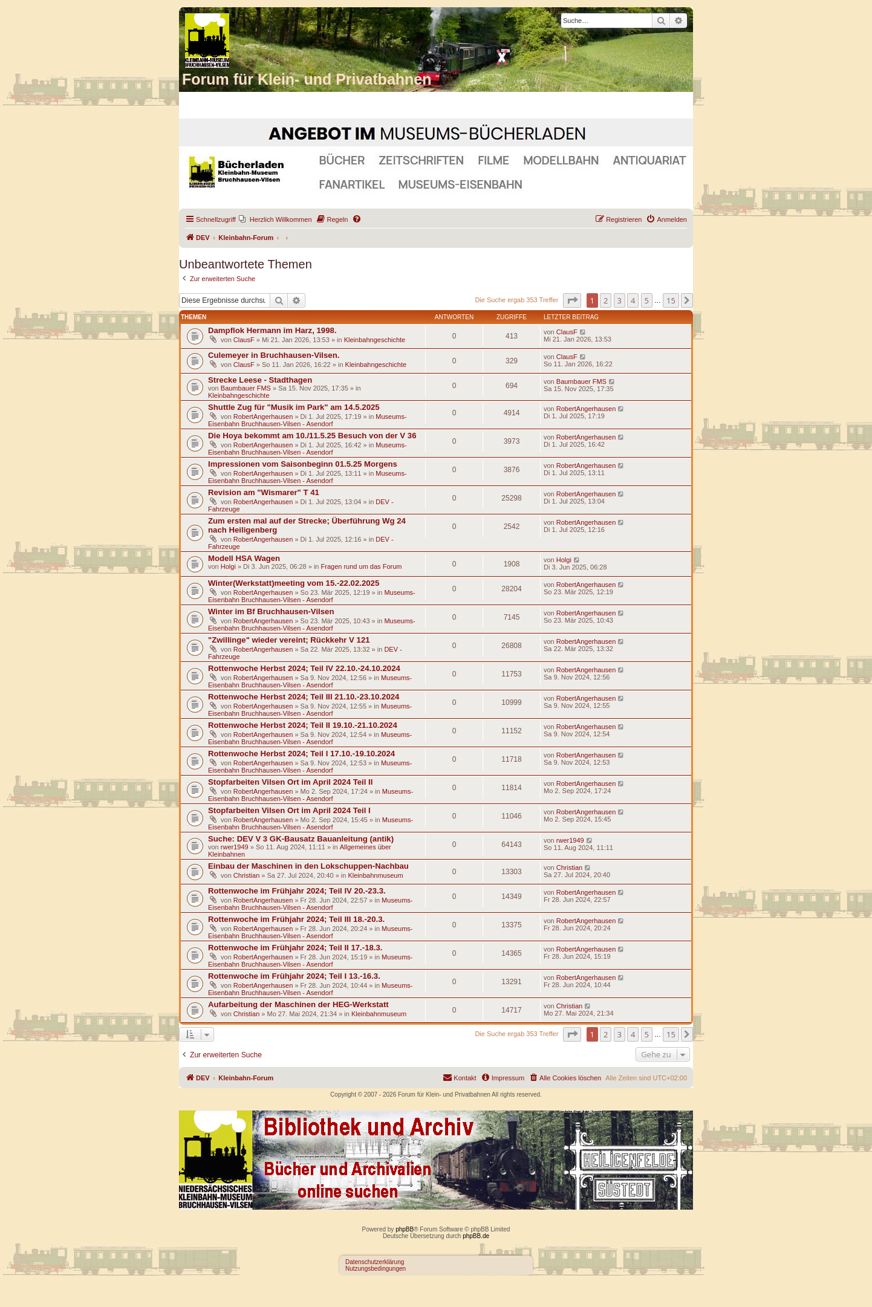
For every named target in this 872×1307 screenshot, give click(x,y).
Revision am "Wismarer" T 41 (263, 492)
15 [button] (670, 300)
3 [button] (619, 300)
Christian (246, 875)
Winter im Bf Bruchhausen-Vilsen (271, 611)
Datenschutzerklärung (374, 1262)
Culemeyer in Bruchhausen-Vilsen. (273, 355)
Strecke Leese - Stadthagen (260, 379)
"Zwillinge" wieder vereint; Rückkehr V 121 (289, 639)
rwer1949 (235, 847)
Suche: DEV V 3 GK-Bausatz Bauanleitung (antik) (301, 838)
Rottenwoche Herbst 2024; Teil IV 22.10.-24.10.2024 (304, 668)
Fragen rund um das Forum (361, 566)
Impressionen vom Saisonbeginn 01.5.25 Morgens (302, 464)
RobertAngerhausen (263, 416)
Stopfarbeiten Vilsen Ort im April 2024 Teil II (290, 781)
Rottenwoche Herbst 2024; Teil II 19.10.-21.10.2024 (302, 725)
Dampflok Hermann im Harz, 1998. (272, 330)
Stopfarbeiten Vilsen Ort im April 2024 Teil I (289, 810)
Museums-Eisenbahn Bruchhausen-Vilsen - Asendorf (307, 420)
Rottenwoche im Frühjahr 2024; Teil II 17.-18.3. (295, 947)
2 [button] (606, 300)
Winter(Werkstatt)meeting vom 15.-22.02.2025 (293, 583)
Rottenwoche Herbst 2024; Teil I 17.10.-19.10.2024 (301, 753)
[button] (572, 300)
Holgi (228, 566)
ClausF (244, 339)
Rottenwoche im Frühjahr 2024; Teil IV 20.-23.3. (297, 890)
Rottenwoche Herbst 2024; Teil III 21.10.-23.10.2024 (303, 696)
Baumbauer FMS (246, 388)
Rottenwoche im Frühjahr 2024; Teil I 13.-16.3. (294, 976)
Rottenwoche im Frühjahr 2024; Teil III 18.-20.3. (296, 919)
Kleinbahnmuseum (375, 875)
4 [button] (633, 300)
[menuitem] (275, 219)
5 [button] (647, 300)
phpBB (404, 1229)
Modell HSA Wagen (244, 558)
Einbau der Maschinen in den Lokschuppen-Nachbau (308, 866)
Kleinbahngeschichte (375, 339)
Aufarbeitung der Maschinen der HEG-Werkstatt (298, 1004)
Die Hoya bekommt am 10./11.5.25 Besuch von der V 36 (312, 435)
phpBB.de (476, 1236)
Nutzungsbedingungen (375, 1268)
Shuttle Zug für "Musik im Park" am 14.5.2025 (294, 407)
